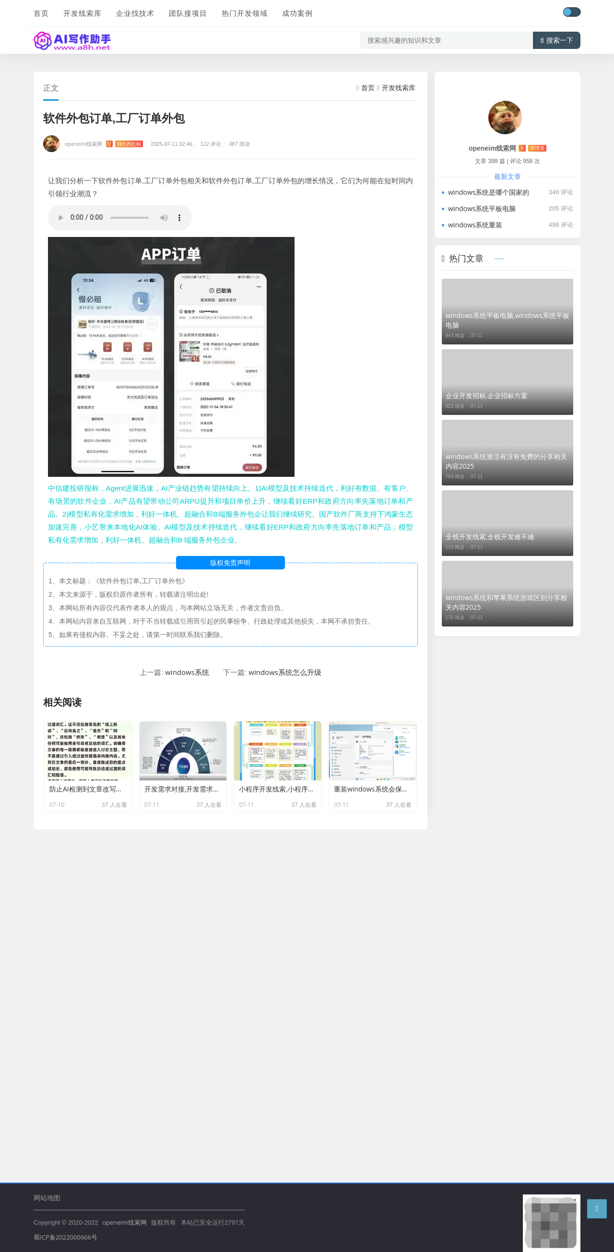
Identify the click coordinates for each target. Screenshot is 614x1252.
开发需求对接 (467, 923)
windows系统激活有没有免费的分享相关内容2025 (506, 461)
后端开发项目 (467, 981)
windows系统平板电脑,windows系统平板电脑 (508, 320)
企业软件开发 (467, 1053)
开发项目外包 (511, 1053)
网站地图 (47, 1197)
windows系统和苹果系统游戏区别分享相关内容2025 (506, 602)
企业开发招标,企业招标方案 (487, 395)
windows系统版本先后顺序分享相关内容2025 (497, 721)
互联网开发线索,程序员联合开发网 (497, 688)
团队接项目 (188, 13)
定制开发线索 (528, 995)
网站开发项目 (528, 880)
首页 (41, 13)
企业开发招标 (511, 1089)
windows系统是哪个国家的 (488, 192)
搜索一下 (556, 40)
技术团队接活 (467, 894)
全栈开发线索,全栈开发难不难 (490, 536)
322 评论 (210, 143)
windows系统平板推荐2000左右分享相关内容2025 (497, 802)
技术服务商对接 (531, 938)
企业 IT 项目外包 (532, 952)
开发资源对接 (467, 995)
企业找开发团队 (531, 894)
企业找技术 (135, 13)
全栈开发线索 (528, 981)
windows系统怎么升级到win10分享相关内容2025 (497, 770)
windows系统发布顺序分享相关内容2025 (497, 753)
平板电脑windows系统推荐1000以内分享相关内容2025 (497, 786)
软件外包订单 (467, 1089)
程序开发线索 (467, 866)
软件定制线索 (467, 909)
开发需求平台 (555, 1071)
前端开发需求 (528, 966)
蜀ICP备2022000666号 (65, 1237)
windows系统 (187, 672)
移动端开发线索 (470, 966)
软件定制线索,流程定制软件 (490, 672)
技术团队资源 (555, 1053)
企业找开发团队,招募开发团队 (493, 737)
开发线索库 (82, 13)
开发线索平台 (555, 1089)
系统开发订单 (467, 938)
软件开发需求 (528, 866)
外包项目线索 (511, 1071)
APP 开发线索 (467, 880)
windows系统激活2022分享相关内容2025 (497, 704)
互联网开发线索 (467, 1071)
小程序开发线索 (531, 923)
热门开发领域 (245, 13)
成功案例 (297, 13)
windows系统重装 (475, 224)
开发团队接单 (467, 952)
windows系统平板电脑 (482, 208)
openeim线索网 (104, 143)
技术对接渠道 (467, 1107)
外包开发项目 (528, 909)
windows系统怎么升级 (284, 672)
